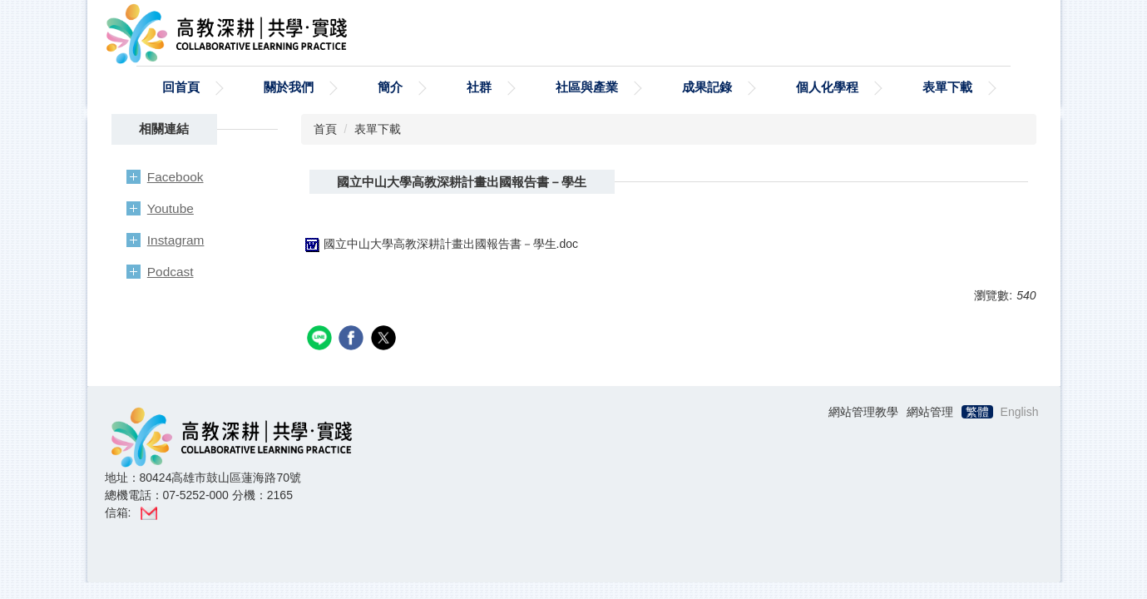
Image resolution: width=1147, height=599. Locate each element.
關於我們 (289, 87)
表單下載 (947, 87)
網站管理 (930, 411)
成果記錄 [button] (707, 87)
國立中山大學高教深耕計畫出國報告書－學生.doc (439, 243)
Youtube (170, 208)
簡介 (390, 87)
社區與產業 (587, 87)
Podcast (170, 272)
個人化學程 (827, 87)
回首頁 (181, 87)
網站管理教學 (863, 411)
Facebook (175, 177)
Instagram (176, 240)
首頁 (325, 129)
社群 (479, 87)
